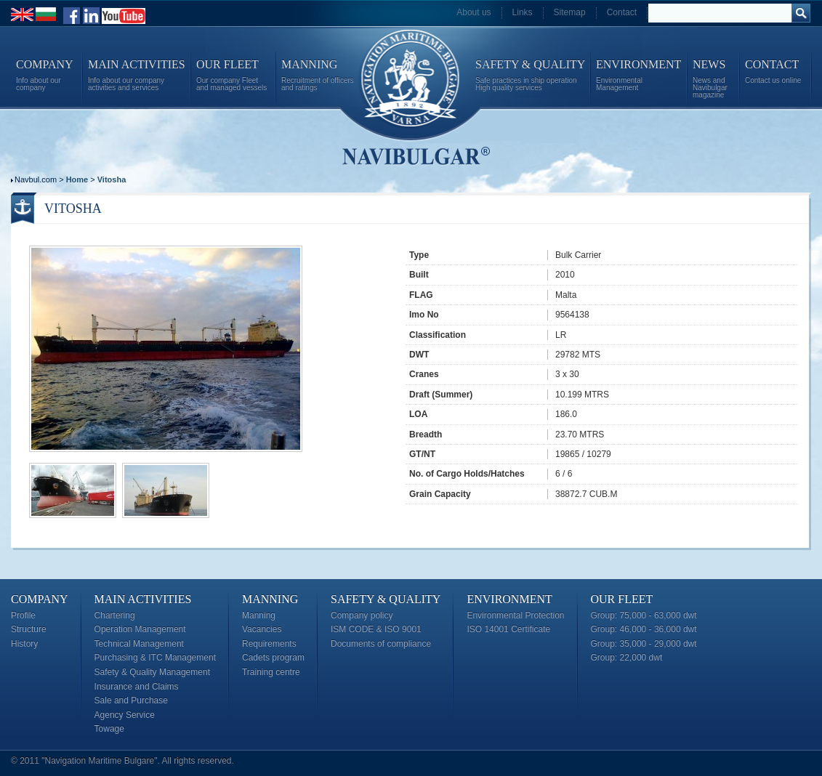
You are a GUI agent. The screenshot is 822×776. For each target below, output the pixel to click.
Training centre (271, 672)
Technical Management (139, 644)
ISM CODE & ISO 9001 (376, 629)
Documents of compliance (381, 644)
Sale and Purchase (131, 700)
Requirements (269, 644)
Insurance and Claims (136, 687)
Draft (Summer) (440, 394)
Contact (622, 12)
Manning (270, 599)
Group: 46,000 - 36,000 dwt (644, 629)
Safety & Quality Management (152, 672)
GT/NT (422, 454)
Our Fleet (622, 599)
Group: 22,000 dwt (627, 657)
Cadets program (273, 657)
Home (77, 179)
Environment (509, 599)
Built (419, 275)
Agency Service (124, 715)
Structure (29, 629)
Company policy (361, 615)
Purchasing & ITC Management (155, 657)
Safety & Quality (385, 599)
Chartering (114, 615)
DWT (419, 354)
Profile (23, 615)
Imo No (424, 315)
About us (473, 12)
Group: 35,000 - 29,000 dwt (644, 644)
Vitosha (111, 179)
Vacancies (261, 629)
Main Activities (143, 599)
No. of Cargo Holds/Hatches (467, 474)
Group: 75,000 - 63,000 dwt (644, 615)
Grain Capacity (440, 494)
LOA (418, 414)
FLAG (421, 295)
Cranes (424, 374)
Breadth (425, 434)
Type (419, 255)
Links (522, 12)
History (24, 644)
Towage (109, 729)
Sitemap (570, 12)
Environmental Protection (515, 615)
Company (39, 599)
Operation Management (140, 629)
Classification (437, 335)
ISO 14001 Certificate (508, 629)
